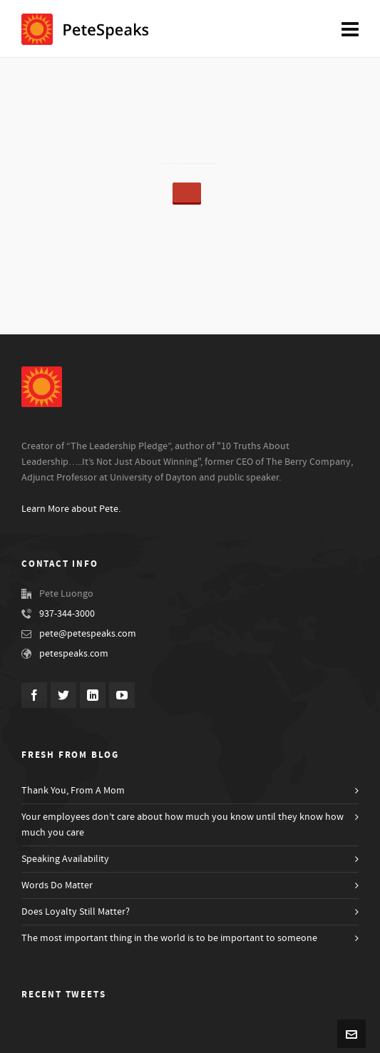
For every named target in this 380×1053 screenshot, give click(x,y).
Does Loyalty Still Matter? (75, 911)
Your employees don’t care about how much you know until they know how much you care (182, 825)
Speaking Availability (65, 859)
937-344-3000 (67, 613)
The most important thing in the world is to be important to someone (169, 938)
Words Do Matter (57, 885)
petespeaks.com (73, 653)
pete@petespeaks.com (87, 633)
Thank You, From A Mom (73, 790)
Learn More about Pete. (70, 509)
